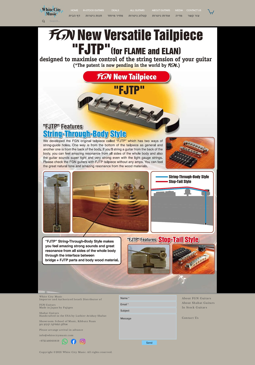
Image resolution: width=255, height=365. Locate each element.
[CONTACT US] (193, 10)
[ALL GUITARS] (137, 10)
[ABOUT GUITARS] (161, 10)
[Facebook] (73, 341)
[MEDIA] (179, 10)
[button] (211, 11)
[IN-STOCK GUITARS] (93, 10)
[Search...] (55, 21)
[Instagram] (82, 341)
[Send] (149, 342)
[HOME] (74, 10)
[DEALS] (115, 10)
